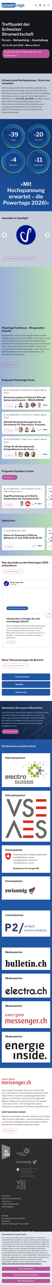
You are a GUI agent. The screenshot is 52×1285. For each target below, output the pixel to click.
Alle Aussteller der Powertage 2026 (19, 258)
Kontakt (5, 1216)
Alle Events (8, 477)
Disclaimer (6, 1196)
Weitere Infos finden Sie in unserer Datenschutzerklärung (21, 1264)
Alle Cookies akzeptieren (26, 1281)
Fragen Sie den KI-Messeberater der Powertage (23, 54)
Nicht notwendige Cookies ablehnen (26, 1275)
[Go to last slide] (4, 235)
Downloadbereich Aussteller (13, 1218)
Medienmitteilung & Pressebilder (15, 1224)
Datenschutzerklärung (11, 1198)
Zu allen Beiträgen (11, 572)
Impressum (6, 1201)
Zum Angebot (9, 1130)
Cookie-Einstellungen (11, 1204)
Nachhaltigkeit (8, 1207)
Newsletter (6, 1221)
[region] (26, 1258)
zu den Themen (10, 365)
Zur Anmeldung (10, 731)
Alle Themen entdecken (14, 666)
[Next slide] (47, 235)
